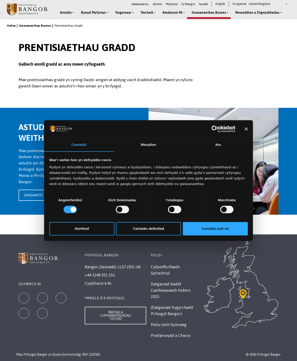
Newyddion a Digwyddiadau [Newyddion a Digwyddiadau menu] (257, 12)
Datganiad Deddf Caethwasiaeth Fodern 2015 (170, 290)
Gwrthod (82, 229)
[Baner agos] (246, 129)
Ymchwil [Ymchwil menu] (146, 12)
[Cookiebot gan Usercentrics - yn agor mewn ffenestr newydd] (215, 128)
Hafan (11, 25)
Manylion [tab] (148, 145)
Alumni (157, 4)
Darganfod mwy (37, 195)
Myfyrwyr (172, 4)
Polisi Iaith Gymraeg (169, 324)
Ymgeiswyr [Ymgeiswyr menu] (122, 12)
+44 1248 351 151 (100, 275)
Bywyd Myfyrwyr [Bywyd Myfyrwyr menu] (92, 12)
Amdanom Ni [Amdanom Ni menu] (172, 12)
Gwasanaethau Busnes (35, 25)
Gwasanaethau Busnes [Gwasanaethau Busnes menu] (208, 12)
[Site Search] (286, 12)
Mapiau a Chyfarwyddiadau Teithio (115, 315)
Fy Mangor (188, 4)
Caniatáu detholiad (148, 229)
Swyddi (203, 4)
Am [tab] (218, 145)
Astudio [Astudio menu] (65, 12)
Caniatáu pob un (215, 229)
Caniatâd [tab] (78, 145)
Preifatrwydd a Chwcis (170, 335)
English (220, 3)
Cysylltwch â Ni (98, 283)
